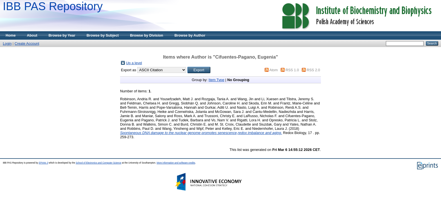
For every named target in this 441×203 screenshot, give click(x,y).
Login (7, 43)
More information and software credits (176, 163)
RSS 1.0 (292, 70)
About (32, 35)
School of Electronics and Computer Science (98, 163)
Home (11, 35)
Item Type (216, 80)
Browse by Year (62, 35)
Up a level (134, 63)
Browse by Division (146, 35)
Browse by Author (189, 35)
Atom (273, 70)
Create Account (27, 43)
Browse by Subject (103, 35)
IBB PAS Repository (53, 6)
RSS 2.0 (313, 70)
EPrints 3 (43, 163)
